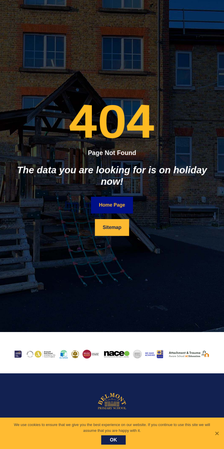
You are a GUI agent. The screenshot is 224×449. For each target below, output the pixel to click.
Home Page (111, 205)
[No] (217, 433)
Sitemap (112, 227)
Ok (113, 439)
